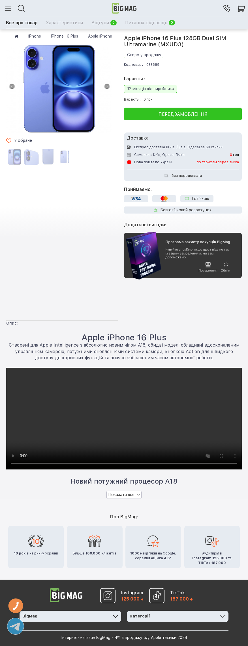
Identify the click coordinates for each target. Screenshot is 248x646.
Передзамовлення (183, 114)
